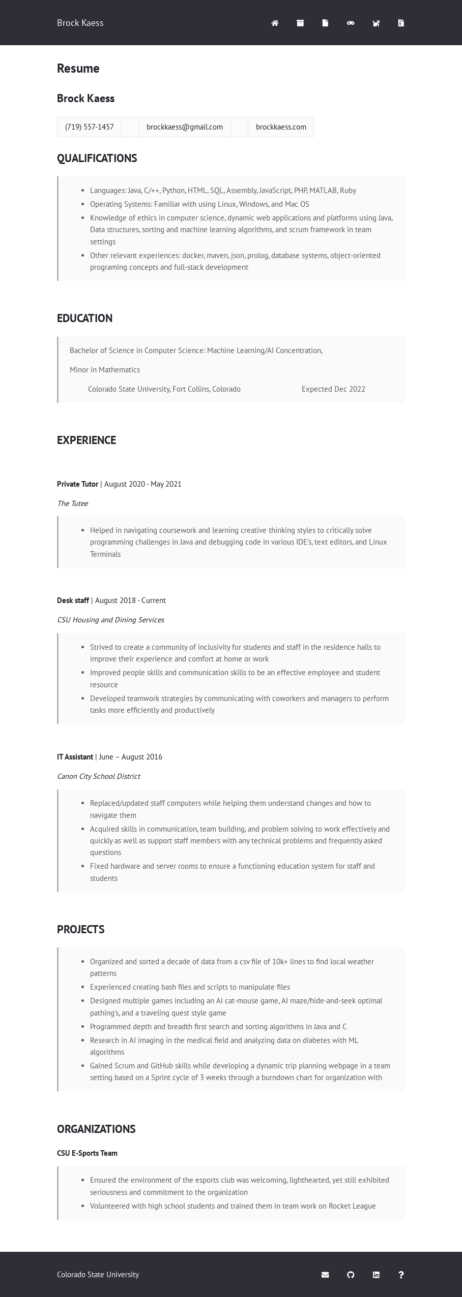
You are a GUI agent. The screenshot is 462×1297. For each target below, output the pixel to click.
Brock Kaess (80, 22)
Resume (78, 68)
